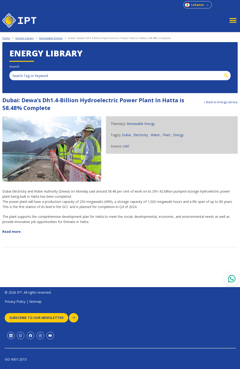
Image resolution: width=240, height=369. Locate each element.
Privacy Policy (15, 301)
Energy (178, 135)
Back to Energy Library (222, 102)
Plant (166, 135)
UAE (126, 146)
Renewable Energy (51, 38)
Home (6, 38)
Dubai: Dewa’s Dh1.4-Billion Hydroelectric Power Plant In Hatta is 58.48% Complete (119, 38)
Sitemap (35, 301)
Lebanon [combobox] (197, 5)
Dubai (126, 135)
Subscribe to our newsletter (38, 317)
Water (155, 135)
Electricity (141, 135)
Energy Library (24, 38)
